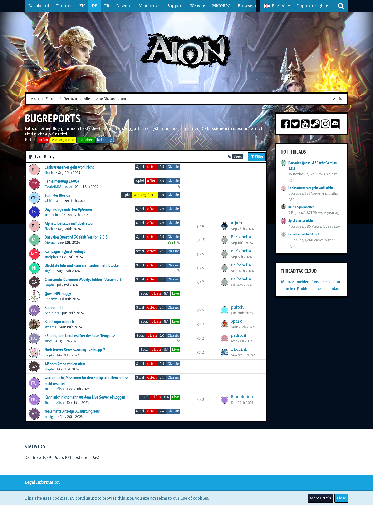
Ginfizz (51, 299)
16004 (286, 282)
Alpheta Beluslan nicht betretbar (69, 223)
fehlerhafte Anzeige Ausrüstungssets (72, 411)
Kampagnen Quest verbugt (65, 251)
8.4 (161, 181)
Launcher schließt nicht (304, 234)
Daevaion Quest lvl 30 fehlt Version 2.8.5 (76, 237)
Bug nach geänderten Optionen (68, 209)
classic (315, 282)
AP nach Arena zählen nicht (65, 363)
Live (175, 293)
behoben (86, 140)
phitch (237, 307)
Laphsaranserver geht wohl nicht (69, 167)
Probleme (305, 288)
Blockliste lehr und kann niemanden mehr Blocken (82, 265)
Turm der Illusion (57, 195)
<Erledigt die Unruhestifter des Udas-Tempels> (80, 335)
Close (341, 498)
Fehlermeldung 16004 (62, 181)
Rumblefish (54, 389)
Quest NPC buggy (58, 293)
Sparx (236, 321)
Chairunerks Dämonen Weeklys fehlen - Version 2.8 (83, 279)
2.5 (162, 167)
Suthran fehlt (54, 307)
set (327, 288)
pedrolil (238, 335)
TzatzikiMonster (58, 187)
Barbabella (241, 237)
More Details (320, 498)
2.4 (162, 411)
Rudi (48, 341)
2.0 (162, 335)
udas (335, 288)
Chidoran (52, 201)
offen (43, 140)
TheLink (239, 349)
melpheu (52, 257)
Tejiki (49, 355)
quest (319, 288)
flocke (50, 172)
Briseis (50, 327)
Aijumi (237, 222)
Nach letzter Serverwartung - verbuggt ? (75, 349)
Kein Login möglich (59, 321)
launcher (288, 288)
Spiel (140, 167)
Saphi (49, 285)
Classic (173, 167)
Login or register (313, 5)
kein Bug (104, 140)
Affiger (51, 417)
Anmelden (300, 282)
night (49, 271)
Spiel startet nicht (300, 220)
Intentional (54, 215)
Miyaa (50, 242)
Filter (257, 157)
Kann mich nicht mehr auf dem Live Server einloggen (85, 397)
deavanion (331, 282)
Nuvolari (52, 313)
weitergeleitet (63, 140)
